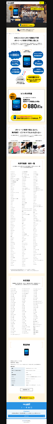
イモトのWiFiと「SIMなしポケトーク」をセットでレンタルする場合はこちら (27, 30)
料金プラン (10, 33)
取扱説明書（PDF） (26, 389)
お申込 (42, 2)
